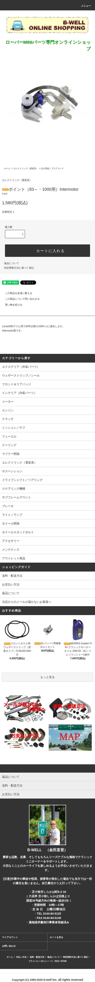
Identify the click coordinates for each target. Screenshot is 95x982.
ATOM (63, 961)
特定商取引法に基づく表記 (19, 267)
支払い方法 (21, 957)
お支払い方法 (10, 584)
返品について (11, 263)
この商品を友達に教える (16, 293)
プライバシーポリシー (38, 961)
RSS (57, 961)
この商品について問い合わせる (20, 298)
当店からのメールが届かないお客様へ (26, 601)
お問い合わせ (9, 946)
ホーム (7, 168)
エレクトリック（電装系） (25, 168)
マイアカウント (10, 937)
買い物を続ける (11, 304)
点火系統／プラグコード (52, 168)
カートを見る (56, 937)
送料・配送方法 (12, 575)
